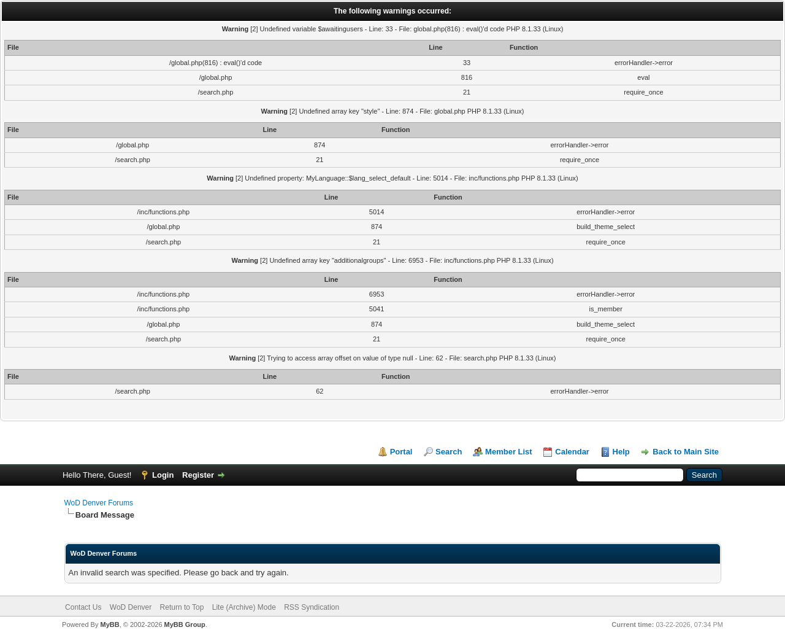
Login (163, 475)
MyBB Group (184, 624)
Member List (508, 451)
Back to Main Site (686, 451)
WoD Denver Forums (98, 503)
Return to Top (182, 607)
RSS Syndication (311, 607)
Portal (401, 451)
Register (198, 475)
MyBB (109, 624)
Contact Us (83, 607)
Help (621, 451)
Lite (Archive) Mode (244, 607)
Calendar (572, 451)
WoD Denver (130, 607)
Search (448, 451)
